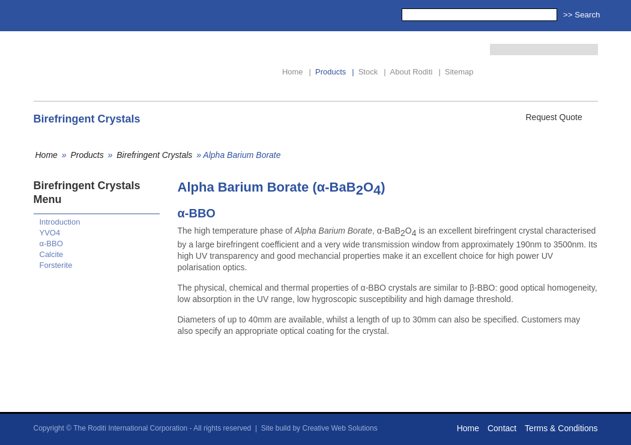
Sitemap (459, 71)
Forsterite (56, 265)
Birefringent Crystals (154, 155)
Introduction (60, 221)
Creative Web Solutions (339, 428)
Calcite (52, 254)
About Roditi (415, 71)
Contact (502, 428)
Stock (372, 71)
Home (296, 71)
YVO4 (50, 232)
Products (334, 71)
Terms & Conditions (561, 428)
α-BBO (51, 243)
